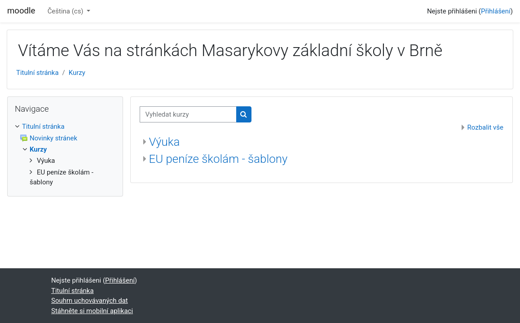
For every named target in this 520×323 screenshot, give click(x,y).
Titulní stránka (37, 73)
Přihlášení (496, 11)
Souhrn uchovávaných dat (89, 301)
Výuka (164, 141)
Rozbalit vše (485, 127)
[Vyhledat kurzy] (188, 114)
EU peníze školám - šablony (218, 159)
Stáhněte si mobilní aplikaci (92, 311)
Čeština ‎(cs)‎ (66, 11)
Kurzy (77, 73)
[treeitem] (65, 155)
